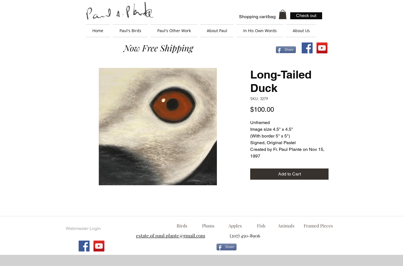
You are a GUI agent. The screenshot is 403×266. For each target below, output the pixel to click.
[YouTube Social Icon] (322, 47)
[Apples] (235, 225)
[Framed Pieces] (318, 225)
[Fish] (261, 225)
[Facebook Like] (284, 249)
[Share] (286, 49)
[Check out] (306, 15)
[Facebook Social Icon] (307, 47)
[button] (283, 14)
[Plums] (208, 225)
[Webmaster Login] (83, 228)
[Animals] (286, 225)
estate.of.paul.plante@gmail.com (170, 235)
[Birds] (182, 225)
